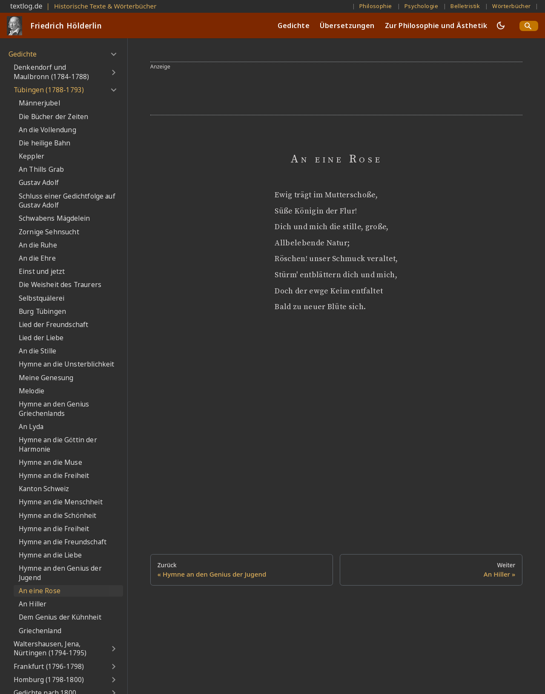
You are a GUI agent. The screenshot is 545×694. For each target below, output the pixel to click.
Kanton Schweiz (44, 488)
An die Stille (37, 351)
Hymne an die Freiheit (54, 475)
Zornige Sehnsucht (49, 232)
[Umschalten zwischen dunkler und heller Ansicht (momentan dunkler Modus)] (501, 25)
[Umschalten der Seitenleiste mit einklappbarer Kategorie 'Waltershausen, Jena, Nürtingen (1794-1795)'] (113, 648)
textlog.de (26, 6)
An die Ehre (37, 258)
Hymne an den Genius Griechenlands (54, 409)
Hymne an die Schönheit (58, 515)
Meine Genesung (46, 377)
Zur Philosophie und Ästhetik (436, 25)
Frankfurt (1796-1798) (49, 666)
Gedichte (294, 25)
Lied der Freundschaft (53, 324)
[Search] (528, 26)
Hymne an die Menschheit (61, 502)
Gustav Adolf (39, 182)
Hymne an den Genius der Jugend (60, 573)
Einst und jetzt (42, 271)
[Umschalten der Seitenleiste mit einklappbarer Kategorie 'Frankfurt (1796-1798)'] (113, 666)
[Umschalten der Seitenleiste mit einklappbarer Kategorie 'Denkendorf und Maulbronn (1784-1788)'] (113, 72)
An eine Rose (39, 590)
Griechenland (40, 630)
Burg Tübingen (42, 311)
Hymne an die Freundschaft (62, 542)
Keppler (31, 156)
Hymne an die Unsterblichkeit (66, 364)
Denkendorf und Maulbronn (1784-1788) (51, 72)
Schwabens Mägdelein (54, 218)
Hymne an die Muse (50, 462)
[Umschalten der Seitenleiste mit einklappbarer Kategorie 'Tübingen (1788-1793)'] (113, 90)
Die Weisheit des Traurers (60, 284)
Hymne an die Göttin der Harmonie (58, 444)
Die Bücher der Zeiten (53, 116)
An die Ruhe (38, 245)
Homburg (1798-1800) (49, 679)
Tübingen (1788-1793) (49, 89)
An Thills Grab (41, 169)
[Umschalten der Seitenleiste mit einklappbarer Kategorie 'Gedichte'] (113, 54)
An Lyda (31, 426)
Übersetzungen (347, 25)
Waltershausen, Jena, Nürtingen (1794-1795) (50, 649)
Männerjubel (39, 103)
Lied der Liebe (41, 337)
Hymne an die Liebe (50, 555)
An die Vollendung (47, 129)
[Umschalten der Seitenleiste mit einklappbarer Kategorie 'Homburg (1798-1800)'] (113, 680)
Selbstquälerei (41, 298)
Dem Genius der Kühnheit (60, 617)
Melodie (31, 391)
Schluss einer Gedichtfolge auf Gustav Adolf (67, 201)
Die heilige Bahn (45, 143)
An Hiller (32, 604)
